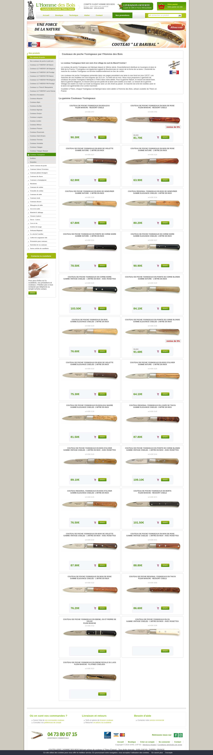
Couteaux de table (36, 194)
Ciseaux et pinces (35, 216)
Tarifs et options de (99, 720)
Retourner (98, 723)
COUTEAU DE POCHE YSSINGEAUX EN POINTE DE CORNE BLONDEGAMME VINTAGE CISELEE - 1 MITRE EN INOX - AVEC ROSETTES (152, 449)
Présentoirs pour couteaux (38, 241)
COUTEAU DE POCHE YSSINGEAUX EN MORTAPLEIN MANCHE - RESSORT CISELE (152, 492)
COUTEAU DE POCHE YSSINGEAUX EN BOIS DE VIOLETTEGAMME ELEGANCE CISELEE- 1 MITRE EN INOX (89, 363)
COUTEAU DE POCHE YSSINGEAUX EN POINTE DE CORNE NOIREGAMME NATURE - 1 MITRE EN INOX (89, 235)
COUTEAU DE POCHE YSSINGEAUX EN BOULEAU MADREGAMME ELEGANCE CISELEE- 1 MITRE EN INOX (89, 406)
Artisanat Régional (36, 230)
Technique (73, 15)
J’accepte (169, 753)
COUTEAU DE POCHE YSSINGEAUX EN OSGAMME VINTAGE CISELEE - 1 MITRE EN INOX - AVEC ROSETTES (152, 620)
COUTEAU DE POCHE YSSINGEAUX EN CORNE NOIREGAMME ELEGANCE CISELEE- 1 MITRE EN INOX (152, 235)
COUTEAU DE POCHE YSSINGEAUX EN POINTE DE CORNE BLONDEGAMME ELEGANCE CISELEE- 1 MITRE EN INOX (152, 321)
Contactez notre (151, 720)
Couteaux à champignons (38, 180)
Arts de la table (35, 209)
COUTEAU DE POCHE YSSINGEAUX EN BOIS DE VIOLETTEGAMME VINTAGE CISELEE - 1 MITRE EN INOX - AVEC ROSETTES (89, 535)
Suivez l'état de (48, 720)
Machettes (33, 183)
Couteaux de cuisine (36, 187)
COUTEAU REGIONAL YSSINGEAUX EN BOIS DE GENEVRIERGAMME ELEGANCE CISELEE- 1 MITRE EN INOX (152, 192)
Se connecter (164, 742)
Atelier (87, 15)
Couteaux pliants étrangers (39, 173)
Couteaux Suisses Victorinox (39, 169)
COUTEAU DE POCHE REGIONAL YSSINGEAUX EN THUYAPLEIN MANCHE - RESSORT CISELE (152, 577)
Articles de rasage (36, 227)
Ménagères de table (36, 205)
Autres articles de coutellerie (39, 248)
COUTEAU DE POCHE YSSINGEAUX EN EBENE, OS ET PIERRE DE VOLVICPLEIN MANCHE (89, 621)
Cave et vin (33, 223)
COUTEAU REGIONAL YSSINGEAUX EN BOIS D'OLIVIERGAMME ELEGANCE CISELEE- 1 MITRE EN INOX (89, 492)
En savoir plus (157, 753)
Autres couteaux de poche (38, 165)
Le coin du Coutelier (36, 234)
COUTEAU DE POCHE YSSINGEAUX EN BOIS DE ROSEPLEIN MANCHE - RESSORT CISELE (152, 107)
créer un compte (99, 8)
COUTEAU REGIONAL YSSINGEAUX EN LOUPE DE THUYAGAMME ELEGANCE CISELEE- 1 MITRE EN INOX (152, 406)
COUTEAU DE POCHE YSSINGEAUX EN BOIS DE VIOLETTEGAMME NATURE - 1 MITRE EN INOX (89, 149)
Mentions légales (149, 745)
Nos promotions (122, 15)
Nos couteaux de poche (37, 57)
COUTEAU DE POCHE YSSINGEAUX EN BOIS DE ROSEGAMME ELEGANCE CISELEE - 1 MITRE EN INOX (89, 577)
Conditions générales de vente (170, 745)
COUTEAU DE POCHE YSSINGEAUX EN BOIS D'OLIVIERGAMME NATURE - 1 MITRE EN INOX (152, 363)
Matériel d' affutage (36, 212)
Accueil (46, 15)
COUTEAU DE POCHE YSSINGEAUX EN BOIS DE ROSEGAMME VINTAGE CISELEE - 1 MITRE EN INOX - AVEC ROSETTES (152, 535)
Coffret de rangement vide (38, 237)
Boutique (59, 15)
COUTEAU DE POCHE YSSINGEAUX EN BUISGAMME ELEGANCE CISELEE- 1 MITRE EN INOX (89, 321)
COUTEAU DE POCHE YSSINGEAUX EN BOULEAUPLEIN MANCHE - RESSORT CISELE (90, 107)
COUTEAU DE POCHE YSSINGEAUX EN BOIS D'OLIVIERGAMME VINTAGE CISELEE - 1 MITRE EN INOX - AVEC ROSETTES (89, 449)
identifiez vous (88, 8)
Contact (99, 15)
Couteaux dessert (35, 201)
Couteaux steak (35, 198)
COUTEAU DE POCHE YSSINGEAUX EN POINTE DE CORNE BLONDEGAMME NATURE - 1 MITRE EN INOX (152, 278)
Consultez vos (47, 723)
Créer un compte (147, 742)
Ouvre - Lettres (35, 219)
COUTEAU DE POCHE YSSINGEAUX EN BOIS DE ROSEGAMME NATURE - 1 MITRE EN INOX (152, 149)
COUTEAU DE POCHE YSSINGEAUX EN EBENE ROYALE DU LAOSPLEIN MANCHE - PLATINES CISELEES (89, 663)
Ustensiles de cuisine (36, 191)
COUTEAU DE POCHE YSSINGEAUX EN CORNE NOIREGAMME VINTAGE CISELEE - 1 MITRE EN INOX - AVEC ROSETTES (89, 278)
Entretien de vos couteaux (38, 245)
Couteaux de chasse (36, 176)
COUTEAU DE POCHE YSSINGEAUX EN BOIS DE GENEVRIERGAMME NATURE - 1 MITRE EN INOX (89, 192)
